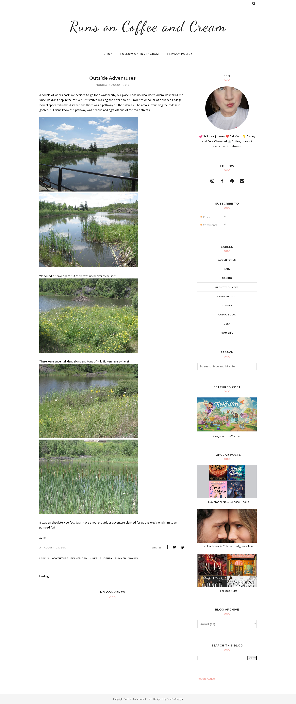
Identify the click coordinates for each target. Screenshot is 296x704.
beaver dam (79, 558)
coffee (227, 305)
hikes (94, 558)
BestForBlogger (175, 698)
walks (133, 558)
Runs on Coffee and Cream (148, 26)
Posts (205, 217)
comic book (227, 314)
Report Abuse (206, 678)
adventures (227, 260)
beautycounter (227, 287)
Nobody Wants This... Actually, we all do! (229, 546)
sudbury (106, 558)
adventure (60, 558)
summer (120, 558)
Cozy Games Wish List (227, 436)
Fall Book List (228, 590)
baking (227, 278)
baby (227, 269)
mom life (227, 332)
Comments (208, 225)
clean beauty (227, 296)
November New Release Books (228, 501)
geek (227, 323)
